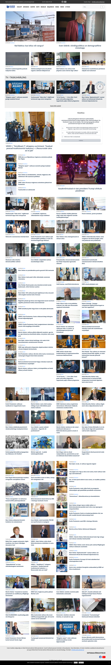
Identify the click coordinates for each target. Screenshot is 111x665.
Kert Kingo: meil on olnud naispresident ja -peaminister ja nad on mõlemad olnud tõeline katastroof (67, 454)
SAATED (32, 7)
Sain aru (76, 662)
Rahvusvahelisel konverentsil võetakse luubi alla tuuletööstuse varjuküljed (92, 328)
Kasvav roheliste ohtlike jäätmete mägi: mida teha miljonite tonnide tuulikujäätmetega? (66, 215)
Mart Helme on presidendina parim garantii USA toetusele (36, 270)
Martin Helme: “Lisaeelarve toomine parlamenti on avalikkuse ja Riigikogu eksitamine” (17, 593)
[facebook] (63, 2)
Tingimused (81, 662)
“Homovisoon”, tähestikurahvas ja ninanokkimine (84, 496)
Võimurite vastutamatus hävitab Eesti (17, 237)
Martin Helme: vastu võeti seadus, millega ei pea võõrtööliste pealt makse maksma (41, 406)
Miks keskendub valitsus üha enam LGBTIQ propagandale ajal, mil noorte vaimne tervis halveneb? (42, 616)
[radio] (81, 128)
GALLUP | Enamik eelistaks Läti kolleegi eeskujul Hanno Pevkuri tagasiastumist (92, 593)
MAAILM (43, 7)
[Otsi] (91, 6)
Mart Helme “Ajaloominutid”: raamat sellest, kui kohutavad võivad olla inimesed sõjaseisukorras (93, 99)
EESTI (37, 7)
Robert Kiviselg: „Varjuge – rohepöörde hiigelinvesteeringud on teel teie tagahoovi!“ (93, 305)
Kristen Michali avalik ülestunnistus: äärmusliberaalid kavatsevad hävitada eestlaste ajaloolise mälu (93, 639)
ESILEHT (19, 7)
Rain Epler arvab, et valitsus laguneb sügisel (82, 464)
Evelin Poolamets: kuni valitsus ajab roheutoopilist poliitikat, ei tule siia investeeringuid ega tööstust (42, 238)
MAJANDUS (50, 7)
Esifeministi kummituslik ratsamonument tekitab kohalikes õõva (92, 261)
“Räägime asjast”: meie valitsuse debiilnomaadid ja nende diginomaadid (66, 640)
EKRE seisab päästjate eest (90, 284)
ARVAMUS (26, 7)
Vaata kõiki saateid (55, 106)
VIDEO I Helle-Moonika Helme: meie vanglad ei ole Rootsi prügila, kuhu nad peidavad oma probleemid (93, 238)
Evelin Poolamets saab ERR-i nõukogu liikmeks (83, 521)
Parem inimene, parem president (92, 213)
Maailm (63, 185)
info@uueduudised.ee (98, 2)
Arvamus (12, 42)
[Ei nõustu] (109, 663)
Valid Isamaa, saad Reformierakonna (67, 284)
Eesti (36, 66)
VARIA (57, 7)
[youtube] (65, 2)
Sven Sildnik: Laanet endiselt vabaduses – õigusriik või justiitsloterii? (40, 429)
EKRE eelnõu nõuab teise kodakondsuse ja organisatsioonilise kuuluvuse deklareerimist (67, 353)
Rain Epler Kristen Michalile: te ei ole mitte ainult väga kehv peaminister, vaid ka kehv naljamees (93, 429)
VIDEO (62, 7)
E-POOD (67, 7)
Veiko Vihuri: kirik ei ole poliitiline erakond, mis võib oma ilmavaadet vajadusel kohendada (67, 305)
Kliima (11, 66)
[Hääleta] (81, 140)
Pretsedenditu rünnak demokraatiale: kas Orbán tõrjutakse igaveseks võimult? (68, 261)
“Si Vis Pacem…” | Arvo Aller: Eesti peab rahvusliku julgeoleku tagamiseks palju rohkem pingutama (67, 99)
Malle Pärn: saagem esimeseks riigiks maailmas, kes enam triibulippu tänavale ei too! (17, 543)
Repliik (62, 282)
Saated (88, 95)
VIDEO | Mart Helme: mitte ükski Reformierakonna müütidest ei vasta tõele (42, 543)
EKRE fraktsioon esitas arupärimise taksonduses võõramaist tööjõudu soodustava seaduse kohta (67, 406)
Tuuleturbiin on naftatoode (26, 190)
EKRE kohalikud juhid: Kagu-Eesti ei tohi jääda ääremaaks (35, 308)
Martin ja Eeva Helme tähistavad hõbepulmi (82, 529)
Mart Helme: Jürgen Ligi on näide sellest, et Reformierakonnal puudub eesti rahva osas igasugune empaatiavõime (85, 507)
